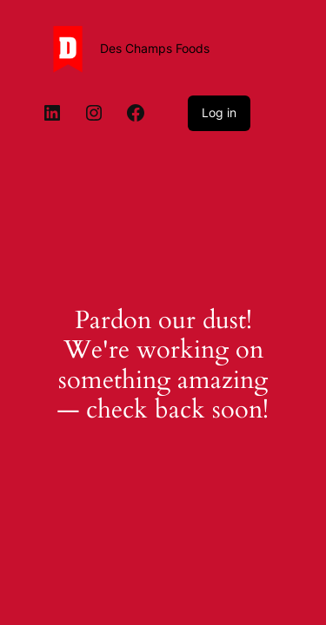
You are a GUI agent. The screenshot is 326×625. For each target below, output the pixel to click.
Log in (219, 112)
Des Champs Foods (155, 48)
